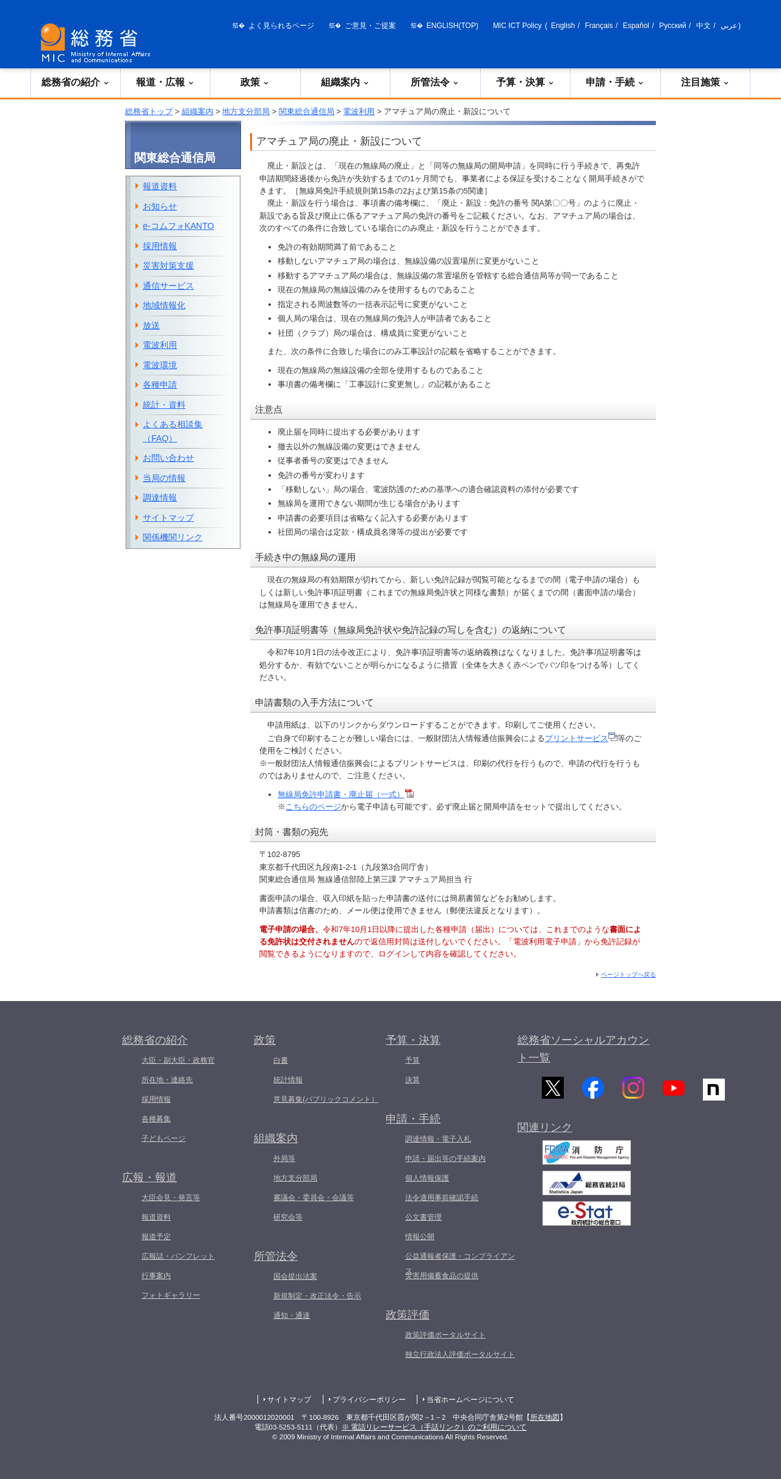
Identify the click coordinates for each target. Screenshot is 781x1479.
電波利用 (359, 111)
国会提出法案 (295, 1276)
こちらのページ (313, 806)
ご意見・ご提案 (370, 25)
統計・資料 (164, 405)
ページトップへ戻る (628, 974)
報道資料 (160, 186)
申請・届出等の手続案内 (445, 1158)
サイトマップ (168, 518)
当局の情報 (164, 478)
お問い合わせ (168, 458)
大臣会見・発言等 (171, 1197)
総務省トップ (149, 111)
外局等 (284, 1158)
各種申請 (160, 384)
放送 (151, 325)
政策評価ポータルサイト (445, 1335)
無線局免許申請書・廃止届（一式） (346, 794)
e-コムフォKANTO (178, 226)
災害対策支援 (168, 265)
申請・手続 (615, 82)
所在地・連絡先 (167, 1080)
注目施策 (705, 82)
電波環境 (160, 365)
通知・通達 (291, 1315)
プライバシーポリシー (369, 1399)
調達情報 (160, 497)
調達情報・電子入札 (438, 1139)
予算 (412, 1060)
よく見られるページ (281, 25)
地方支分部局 (246, 111)
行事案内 (156, 1275)
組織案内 (345, 82)
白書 (280, 1060)
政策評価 (408, 1315)
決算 (412, 1080)
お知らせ (160, 206)
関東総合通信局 (306, 111)
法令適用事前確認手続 (441, 1197)
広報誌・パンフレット (178, 1256)
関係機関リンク (173, 537)
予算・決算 (525, 82)
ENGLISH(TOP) (452, 25)
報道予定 (156, 1236)
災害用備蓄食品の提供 (441, 1275)
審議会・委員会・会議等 (313, 1197)
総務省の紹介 (75, 82)
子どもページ (163, 1138)
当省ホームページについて (470, 1399)
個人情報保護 (427, 1178)
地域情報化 (164, 305)
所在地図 (545, 1417)
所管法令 (435, 82)
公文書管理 (423, 1217)
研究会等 (288, 1217)
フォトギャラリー (171, 1295)
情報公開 (419, 1236)
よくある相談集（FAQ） (173, 431)
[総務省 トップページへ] (98, 43)
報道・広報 (165, 82)
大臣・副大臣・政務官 (178, 1060)
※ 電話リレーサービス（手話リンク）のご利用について (434, 1427)
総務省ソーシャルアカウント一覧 (583, 1049)
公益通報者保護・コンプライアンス (460, 1263)
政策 (255, 82)
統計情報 (288, 1080)
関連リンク (544, 1135)
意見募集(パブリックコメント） (325, 1099)
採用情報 (160, 246)
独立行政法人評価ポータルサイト (460, 1354)
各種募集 (156, 1119)
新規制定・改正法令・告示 (317, 1296)
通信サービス (168, 286)
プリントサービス (581, 738)
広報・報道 (149, 1177)
